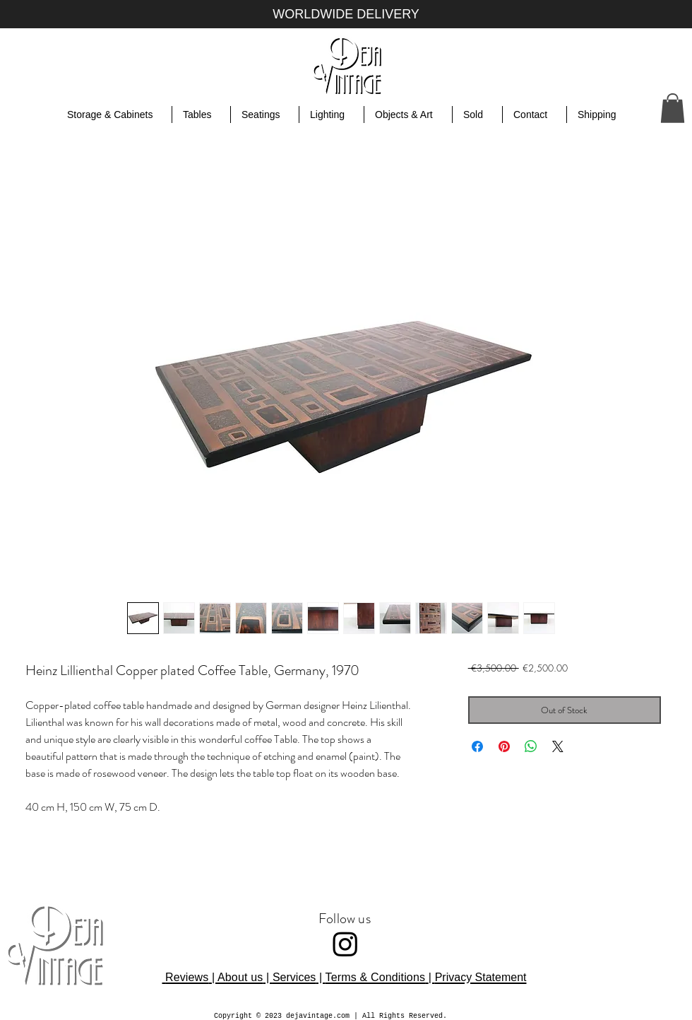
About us (240, 977)
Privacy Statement (481, 977)
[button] (672, 108)
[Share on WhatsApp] (531, 746)
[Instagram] (345, 943)
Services (294, 977)
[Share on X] (557, 746)
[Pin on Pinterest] (504, 746)
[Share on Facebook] (477, 746)
